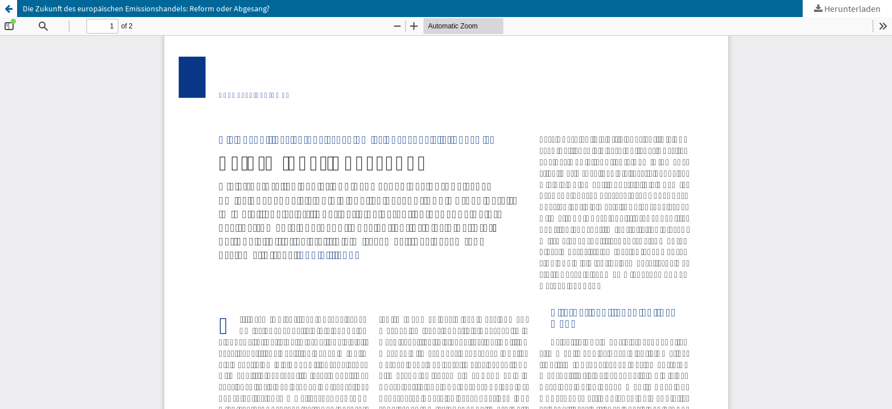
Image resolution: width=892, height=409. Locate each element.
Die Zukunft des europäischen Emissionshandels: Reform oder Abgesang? (146, 8)
